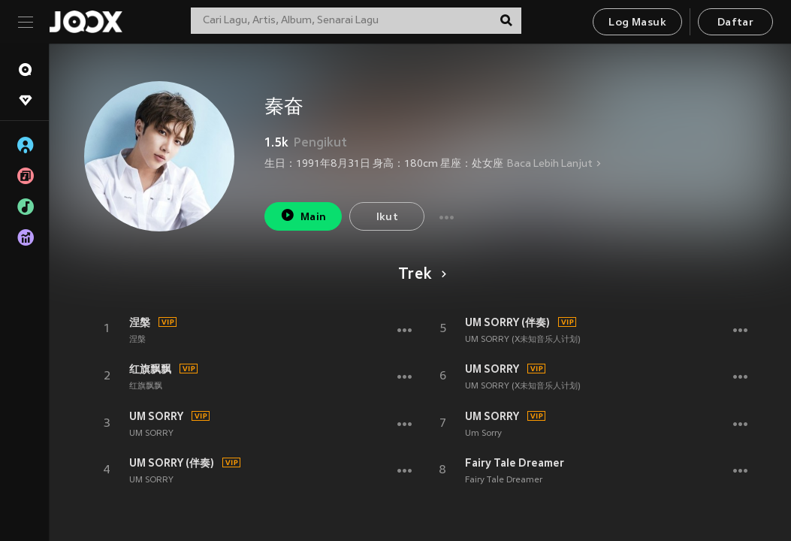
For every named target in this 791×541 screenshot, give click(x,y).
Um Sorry (483, 433)
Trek (419, 275)
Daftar (735, 23)
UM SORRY (156, 416)
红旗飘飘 (150, 369)
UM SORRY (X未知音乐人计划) (523, 339)
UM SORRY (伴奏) (171, 463)
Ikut (387, 217)
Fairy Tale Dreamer (514, 463)
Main (303, 215)
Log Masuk (637, 23)
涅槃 (139, 322)
